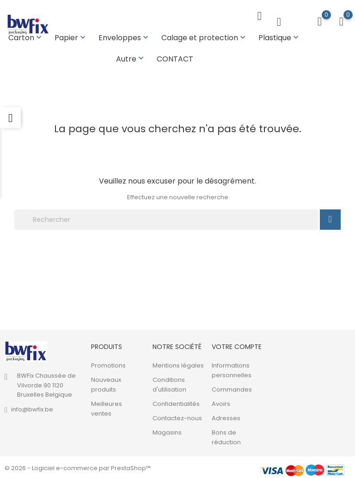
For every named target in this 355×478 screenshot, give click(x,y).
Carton (25, 37)
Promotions (108, 363)
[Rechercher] (166, 218)
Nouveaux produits (106, 383)
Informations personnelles (231, 368)
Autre (131, 59)
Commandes (232, 387)
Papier (71, 37)
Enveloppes (124, 37)
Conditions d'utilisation (169, 383)
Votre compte (237, 344)
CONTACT (175, 59)
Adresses (226, 416)
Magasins (167, 430)
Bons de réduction (226, 435)
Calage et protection (204, 37)
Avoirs (221, 402)
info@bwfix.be (32, 407)
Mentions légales (178, 363)
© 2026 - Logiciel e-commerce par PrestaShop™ (78, 466)
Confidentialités (176, 402)
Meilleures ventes (106, 407)
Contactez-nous (177, 416)
